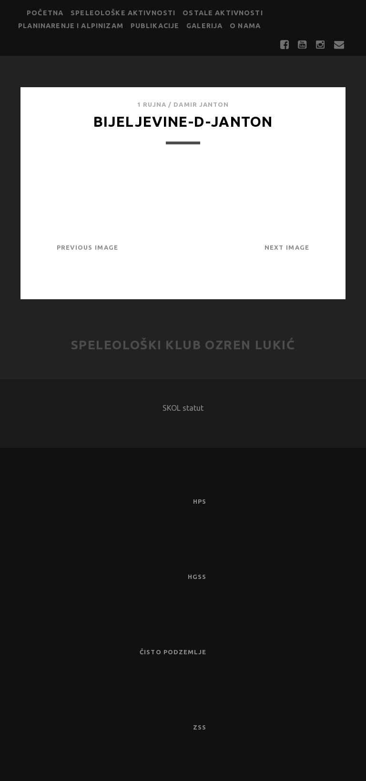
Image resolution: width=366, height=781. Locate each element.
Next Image (287, 247)
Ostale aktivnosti (223, 13)
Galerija (204, 26)
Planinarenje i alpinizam (70, 26)
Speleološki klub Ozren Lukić (183, 345)
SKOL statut (183, 408)
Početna (45, 13)
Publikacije (155, 26)
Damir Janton (201, 104)
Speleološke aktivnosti (123, 13)
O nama (245, 26)
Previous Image (88, 247)
